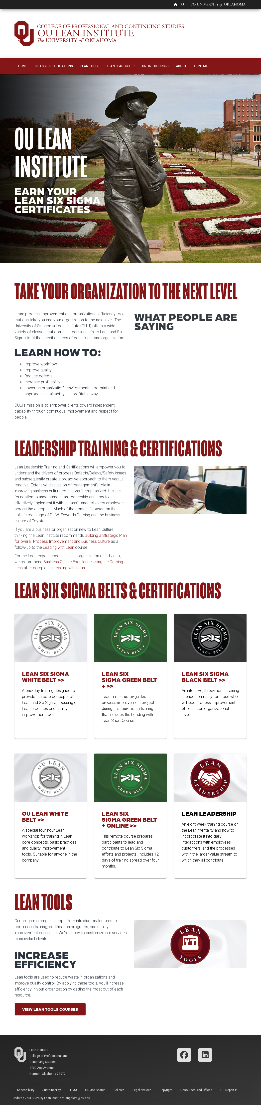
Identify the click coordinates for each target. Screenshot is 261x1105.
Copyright (165, 1090)
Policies (119, 1090)
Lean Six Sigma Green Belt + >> (129, 679)
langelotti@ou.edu (77, 1098)
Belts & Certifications (54, 66)
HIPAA (73, 1090)
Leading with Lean (58, 547)
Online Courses (155, 66)
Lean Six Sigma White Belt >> (45, 676)
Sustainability (51, 1090)
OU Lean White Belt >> (45, 816)
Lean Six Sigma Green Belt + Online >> (129, 819)
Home (22, 66)
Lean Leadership (120, 66)
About (181, 66)
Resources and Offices (196, 1090)
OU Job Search (95, 1090)
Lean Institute (38, 1050)
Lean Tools (89, 66)
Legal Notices (141, 1090)
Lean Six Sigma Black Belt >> (205, 676)
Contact (201, 66)
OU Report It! (229, 1090)
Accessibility (25, 1090)
